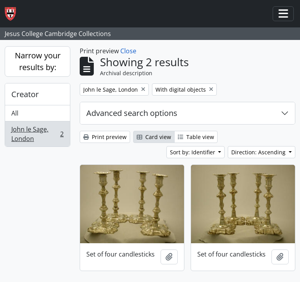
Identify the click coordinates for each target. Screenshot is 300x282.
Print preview (105, 137)
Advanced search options (131, 113)
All (14, 113)
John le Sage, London (37, 134)
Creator (25, 94)
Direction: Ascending (259, 152)
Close (128, 51)
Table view (196, 137)
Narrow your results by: (38, 61)
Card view (154, 137)
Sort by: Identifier (193, 152)
